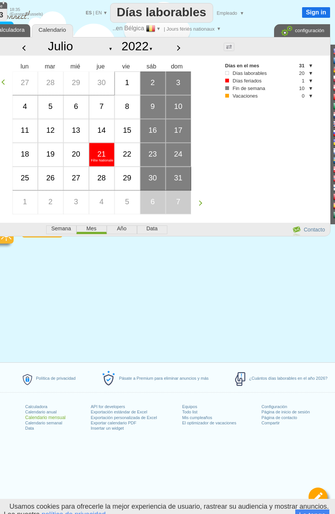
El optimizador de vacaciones (209, 423)
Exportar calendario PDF (113, 423)
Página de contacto (279, 417)
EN (98, 13)
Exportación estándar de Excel (119, 412)
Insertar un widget (107, 428)
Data (29, 428)
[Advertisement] (260, 167)
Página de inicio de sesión (286, 412)
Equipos (189, 406)
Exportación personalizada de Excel (124, 417)
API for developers (108, 406)
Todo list (189, 412)
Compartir (271, 423)
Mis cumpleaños (197, 417)
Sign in (316, 12)
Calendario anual (41, 412)
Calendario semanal (43, 423)
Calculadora (36, 406)
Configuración (274, 406)
